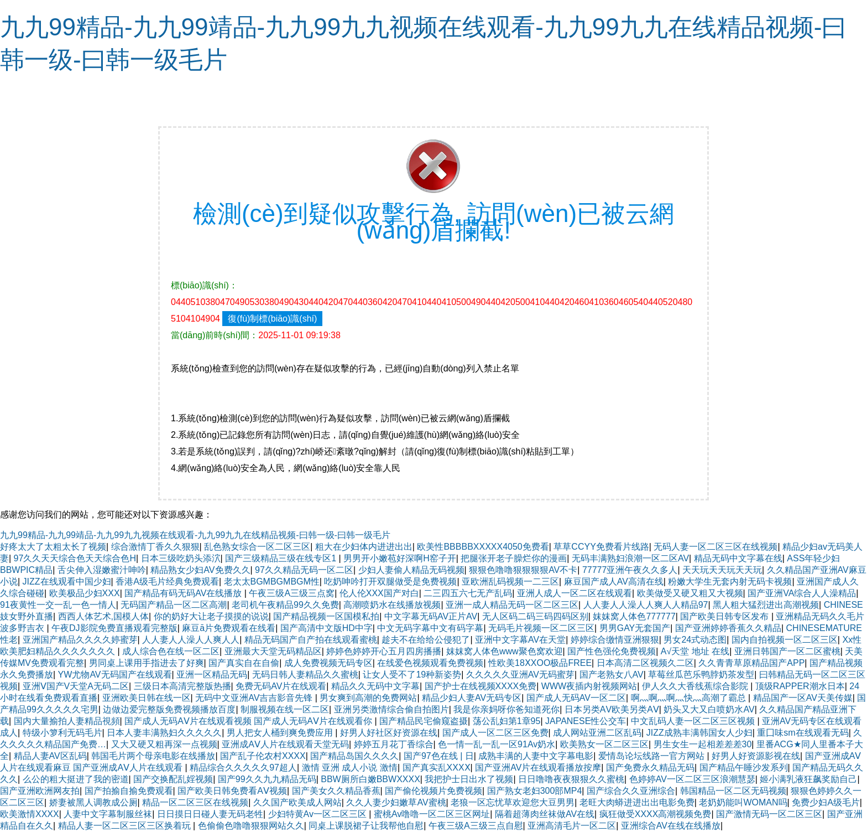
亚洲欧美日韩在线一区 (146, 697)
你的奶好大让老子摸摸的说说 (211, 616)
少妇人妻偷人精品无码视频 (411, 570)
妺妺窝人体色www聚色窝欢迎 (504, 651)
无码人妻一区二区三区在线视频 (715, 546)
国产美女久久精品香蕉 (336, 790)
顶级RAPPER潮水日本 (800, 686)
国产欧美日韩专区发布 (725, 616)
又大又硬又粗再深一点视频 (164, 744)
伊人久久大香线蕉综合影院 (696, 686)
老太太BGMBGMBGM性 (272, 581)
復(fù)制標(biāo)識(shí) (272, 318)
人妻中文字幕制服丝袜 (108, 814)
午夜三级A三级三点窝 (292, 593)
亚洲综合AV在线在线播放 (670, 825)
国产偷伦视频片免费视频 (433, 790)
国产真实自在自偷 (243, 663)
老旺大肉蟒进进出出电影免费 (636, 802)
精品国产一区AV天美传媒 (803, 697)
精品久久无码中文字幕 (375, 686)
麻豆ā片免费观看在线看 (228, 628)
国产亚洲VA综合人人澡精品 (802, 593)
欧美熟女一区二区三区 (604, 744)
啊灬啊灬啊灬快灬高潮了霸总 (689, 697)
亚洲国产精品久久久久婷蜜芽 (80, 639)
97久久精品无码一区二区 (304, 570)
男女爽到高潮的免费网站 (368, 697)
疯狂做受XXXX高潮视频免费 (655, 814)
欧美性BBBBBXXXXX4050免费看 (483, 546)
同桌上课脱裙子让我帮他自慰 (366, 825)
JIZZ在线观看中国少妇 (67, 581)
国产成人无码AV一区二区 (576, 697)
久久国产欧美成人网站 (297, 802)
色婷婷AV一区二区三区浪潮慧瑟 (692, 779)
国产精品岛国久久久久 (354, 756)
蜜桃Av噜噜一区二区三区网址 (432, 814)
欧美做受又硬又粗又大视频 (690, 593)
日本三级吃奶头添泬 (181, 558)
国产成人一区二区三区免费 (495, 732)
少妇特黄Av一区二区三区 (318, 814)
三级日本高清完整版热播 (182, 686)
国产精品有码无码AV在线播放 (184, 593)
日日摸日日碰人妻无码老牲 (210, 814)
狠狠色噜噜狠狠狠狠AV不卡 (523, 570)
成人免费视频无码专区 (328, 663)
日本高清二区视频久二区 (645, 663)
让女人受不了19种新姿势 (412, 674)
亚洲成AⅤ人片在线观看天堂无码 (285, 744)
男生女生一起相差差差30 (703, 744)
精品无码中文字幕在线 (738, 558)
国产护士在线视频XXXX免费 (481, 686)
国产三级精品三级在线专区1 (281, 558)
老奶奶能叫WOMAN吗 (743, 802)
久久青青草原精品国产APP (751, 663)
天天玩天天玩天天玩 (722, 570)
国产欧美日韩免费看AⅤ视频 (232, 790)
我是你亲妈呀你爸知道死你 (506, 709)
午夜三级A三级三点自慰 (476, 825)
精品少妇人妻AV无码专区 (471, 697)
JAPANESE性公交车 (585, 721)
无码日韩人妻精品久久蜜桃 (305, 674)
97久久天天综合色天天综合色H (75, 558)
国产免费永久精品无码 (650, 767)
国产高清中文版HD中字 (326, 628)
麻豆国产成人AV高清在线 (614, 581)
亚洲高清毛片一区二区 (571, 825)
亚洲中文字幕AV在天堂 (520, 639)
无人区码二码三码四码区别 (535, 616)
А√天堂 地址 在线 (695, 651)
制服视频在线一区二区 (285, 709)
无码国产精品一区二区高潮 (174, 604)
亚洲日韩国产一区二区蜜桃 (787, 651)
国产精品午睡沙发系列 (743, 767)
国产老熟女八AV (611, 674)
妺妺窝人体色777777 (634, 616)
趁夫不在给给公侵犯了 (426, 639)
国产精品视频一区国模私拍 (326, 616)
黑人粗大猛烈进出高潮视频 (766, 604)
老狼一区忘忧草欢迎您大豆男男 (512, 802)
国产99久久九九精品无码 (267, 779)
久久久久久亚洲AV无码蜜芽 (520, 674)
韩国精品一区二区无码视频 (733, 790)
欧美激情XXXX (29, 814)
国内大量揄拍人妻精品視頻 (67, 721)
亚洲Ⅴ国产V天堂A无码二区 (76, 686)
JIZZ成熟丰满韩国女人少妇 (699, 732)
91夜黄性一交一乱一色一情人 (58, 604)
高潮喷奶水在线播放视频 (392, 604)
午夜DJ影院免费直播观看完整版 (114, 628)
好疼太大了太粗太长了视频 (53, 546)
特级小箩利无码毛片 (62, 732)
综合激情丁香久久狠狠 (155, 546)
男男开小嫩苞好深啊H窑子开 (399, 558)
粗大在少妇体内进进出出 (363, 546)
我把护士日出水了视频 (469, 779)
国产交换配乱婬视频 (173, 779)
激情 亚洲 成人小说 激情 (350, 767)
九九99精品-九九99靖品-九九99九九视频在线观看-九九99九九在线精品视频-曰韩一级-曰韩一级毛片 (195, 535)
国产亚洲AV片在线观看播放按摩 (538, 767)
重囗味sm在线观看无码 (802, 732)
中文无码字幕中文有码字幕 (430, 628)
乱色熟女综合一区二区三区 (257, 546)
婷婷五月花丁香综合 (393, 744)
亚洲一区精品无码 (211, 674)
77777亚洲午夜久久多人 (630, 570)
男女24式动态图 (695, 639)
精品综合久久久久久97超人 (243, 767)
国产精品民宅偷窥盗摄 (423, 721)
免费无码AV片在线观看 (281, 686)
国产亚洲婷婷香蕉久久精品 (728, 628)
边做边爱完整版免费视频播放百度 (169, 709)
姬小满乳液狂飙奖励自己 (808, 779)
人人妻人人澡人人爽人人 (190, 639)
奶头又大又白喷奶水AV (709, 709)
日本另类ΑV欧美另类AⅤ (612, 709)
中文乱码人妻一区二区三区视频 (694, 721)
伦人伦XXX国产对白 (379, 593)
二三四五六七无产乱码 (468, 593)
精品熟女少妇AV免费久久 (200, 570)
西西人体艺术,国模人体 (103, 616)
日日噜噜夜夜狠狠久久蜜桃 (571, 779)
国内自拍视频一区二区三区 (785, 639)
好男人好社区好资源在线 (388, 732)
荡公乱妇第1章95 (507, 721)
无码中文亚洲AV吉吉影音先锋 (255, 697)
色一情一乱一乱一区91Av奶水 (496, 744)
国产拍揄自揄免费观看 (129, 790)
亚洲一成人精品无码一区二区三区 (512, 604)
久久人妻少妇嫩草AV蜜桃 (396, 802)
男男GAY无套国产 (635, 628)
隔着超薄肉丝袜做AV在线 (544, 814)
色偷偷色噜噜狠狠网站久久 (251, 825)
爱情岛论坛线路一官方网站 (652, 756)
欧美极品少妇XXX (84, 593)
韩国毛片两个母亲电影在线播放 (153, 756)
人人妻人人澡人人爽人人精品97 (645, 604)
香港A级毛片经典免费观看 (167, 581)
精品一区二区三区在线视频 (195, 802)
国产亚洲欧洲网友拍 (40, 790)
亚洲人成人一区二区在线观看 (574, 593)
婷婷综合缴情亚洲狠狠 (615, 639)
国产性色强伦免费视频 (611, 651)
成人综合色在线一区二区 (171, 651)
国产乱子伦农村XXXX (263, 756)
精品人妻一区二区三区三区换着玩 (125, 825)
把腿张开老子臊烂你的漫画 (514, 558)
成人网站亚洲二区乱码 (597, 732)
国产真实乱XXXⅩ (437, 767)
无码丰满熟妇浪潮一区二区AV (630, 558)
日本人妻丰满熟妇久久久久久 (164, 732)
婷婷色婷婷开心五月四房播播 (383, 651)
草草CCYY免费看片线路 (601, 546)
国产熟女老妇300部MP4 (534, 790)
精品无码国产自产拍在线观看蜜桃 (310, 639)
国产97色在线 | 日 (439, 756)
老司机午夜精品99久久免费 (285, 604)
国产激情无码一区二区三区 (769, 814)
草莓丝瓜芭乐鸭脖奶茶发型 (701, 674)
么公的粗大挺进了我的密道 (76, 779)
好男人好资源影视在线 (756, 756)
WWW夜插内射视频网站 (589, 686)
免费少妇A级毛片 (826, 802)
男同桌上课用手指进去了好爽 (146, 663)
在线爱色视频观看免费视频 (430, 663)
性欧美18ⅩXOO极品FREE (540, 663)
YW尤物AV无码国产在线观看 (115, 674)
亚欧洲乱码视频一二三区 (510, 581)
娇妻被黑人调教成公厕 (93, 802)
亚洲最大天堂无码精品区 (273, 651)
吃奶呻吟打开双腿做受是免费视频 (390, 581)
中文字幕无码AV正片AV (430, 616)
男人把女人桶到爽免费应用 (281, 732)
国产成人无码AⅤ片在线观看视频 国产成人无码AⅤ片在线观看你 (249, 721)
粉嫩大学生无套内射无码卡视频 (730, 581)
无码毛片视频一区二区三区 (541, 628)
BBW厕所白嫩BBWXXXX (370, 779)
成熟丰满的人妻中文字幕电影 (535, 756)
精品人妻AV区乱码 (50, 756)
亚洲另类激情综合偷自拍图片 (391, 709)
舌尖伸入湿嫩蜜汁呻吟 (102, 570)
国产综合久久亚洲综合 (631, 790)
